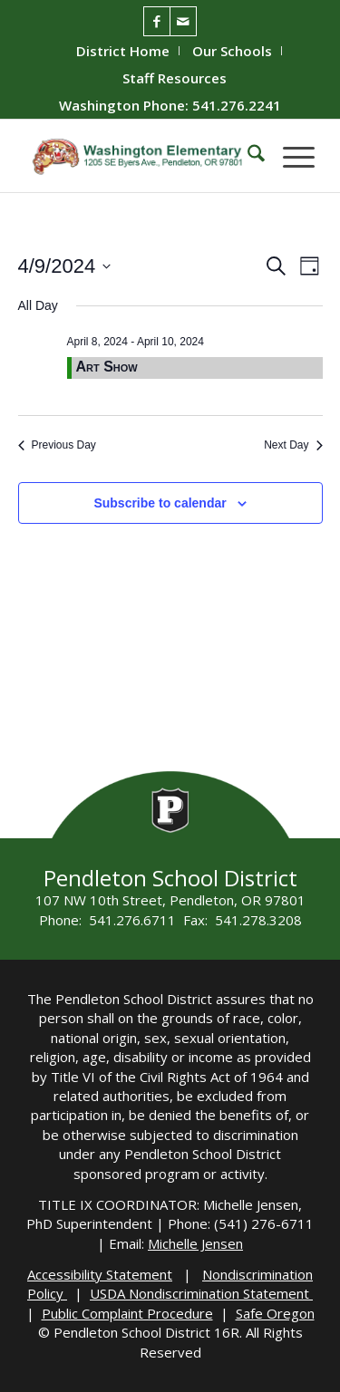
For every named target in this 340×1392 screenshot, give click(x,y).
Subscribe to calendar (159, 503)
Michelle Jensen (195, 1243)
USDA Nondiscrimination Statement (201, 1293)
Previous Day (57, 445)
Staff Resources (174, 78)
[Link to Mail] (183, 21)
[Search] (247, 156)
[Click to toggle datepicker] (65, 266)
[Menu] (290, 156)
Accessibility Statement (99, 1274)
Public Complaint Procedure (127, 1313)
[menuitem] (123, 50)
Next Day (293, 445)
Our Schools (232, 51)
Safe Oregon (275, 1313)
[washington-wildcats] (141, 156)
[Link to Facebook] (157, 21)
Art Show (107, 366)
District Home (123, 51)
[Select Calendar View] (309, 266)
